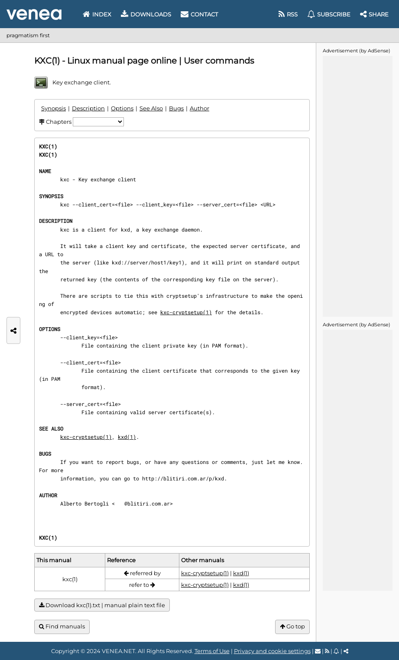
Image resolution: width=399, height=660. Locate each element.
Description (88, 108)
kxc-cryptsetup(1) (186, 312)
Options (122, 108)
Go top (292, 626)
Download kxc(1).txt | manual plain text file (102, 605)
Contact (199, 14)
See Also (151, 108)
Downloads (146, 14)
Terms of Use (212, 650)
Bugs (176, 108)
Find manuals (62, 626)
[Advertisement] (357, 186)
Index (97, 14)
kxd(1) (127, 436)
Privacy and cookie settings (272, 650)
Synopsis (53, 108)
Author (199, 108)
